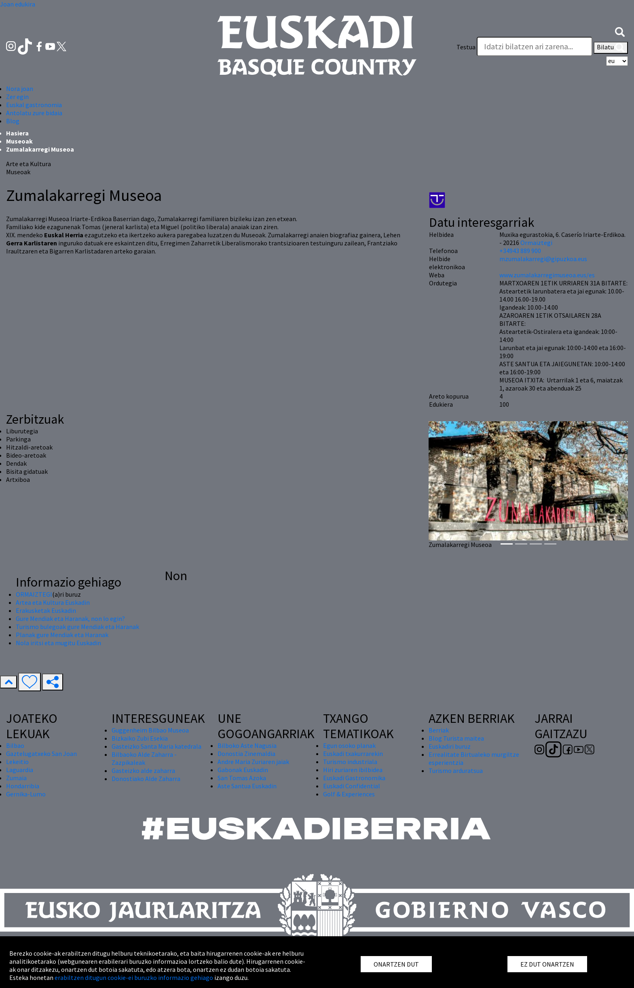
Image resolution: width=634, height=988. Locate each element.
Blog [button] (12, 121)
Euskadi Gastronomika (354, 778)
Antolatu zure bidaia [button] (34, 113)
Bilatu (611, 48)
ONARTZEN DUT (396, 964)
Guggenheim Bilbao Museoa (150, 730)
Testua (466, 47)
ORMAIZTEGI (34, 594)
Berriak (439, 730)
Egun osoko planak (349, 745)
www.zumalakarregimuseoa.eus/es (547, 275)
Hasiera (17, 133)
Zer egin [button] (17, 97)
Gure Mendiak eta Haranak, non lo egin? (70, 618)
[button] (620, 31)
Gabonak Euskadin (243, 770)
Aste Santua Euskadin (247, 786)
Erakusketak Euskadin (46, 610)
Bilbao (15, 745)
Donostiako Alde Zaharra (146, 779)
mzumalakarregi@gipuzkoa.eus (543, 259)
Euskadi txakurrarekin (353, 753)
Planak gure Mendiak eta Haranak (62, 635)
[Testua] (534, 46)
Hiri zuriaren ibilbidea (353, 770)
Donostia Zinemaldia (246, 753)
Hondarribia (22, 786)
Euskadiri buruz (450, 746)
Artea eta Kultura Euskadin (53, 602)
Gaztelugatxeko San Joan (41, 753)
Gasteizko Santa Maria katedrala (156, 746)
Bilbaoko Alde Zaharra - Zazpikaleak (144, 758)
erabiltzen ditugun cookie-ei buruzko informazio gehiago (134, 977)
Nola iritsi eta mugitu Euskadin (58, 643)
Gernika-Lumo (26, 794)
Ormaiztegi (536, 243)
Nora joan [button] (19, 88)
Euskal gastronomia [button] (34, 105)
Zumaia (16, 778)
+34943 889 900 (520, 251)
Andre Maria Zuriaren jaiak (253, 762)
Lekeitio (17, 762)
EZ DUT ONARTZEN (547, 964)
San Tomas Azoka (242, 778)
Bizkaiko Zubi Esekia (140, 738)
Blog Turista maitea (456, 738)
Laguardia (19, 770)
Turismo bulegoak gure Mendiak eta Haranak (77, 627)
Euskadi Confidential (351, 786)
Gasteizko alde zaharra (143, 770)
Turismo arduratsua (456, 770)
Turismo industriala (350, 762)
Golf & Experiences (349, 794)
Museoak (19, 141)
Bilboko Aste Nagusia (247, 745)
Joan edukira (17, 4)
